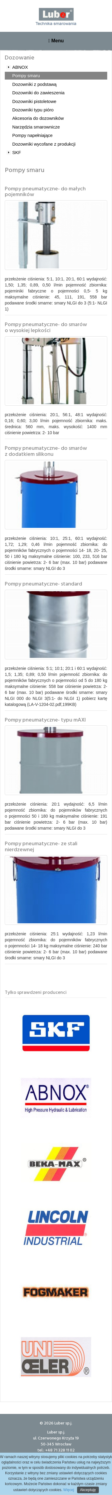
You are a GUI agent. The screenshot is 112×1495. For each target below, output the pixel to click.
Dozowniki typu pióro (32, 109)
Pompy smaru (26, 75)
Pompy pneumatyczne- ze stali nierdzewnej (41, 846)
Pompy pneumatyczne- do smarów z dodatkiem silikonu (46, 451)
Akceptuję (88, 1490)
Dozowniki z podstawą (34, 84)
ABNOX (20, 67)
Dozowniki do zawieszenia (38, 92)
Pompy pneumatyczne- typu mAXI (45, 720)
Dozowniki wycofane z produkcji (44, 144)
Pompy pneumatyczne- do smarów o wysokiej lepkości (46, 327)
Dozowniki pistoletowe (34, 101)
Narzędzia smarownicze (36, 126)
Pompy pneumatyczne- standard (43, 584)
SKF (16, 152)
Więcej (68, 1490)
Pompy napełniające (32, 135)
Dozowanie (19, 57)
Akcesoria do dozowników (38, 118)
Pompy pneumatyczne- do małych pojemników (45, 191)
